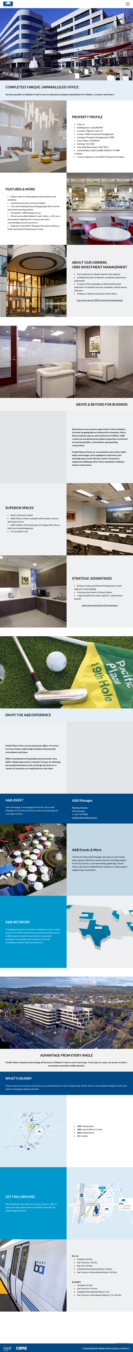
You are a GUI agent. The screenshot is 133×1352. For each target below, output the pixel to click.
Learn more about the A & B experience (100, 605)
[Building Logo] (8, 4)
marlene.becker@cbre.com (84, 817)
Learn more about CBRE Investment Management (100, 300)
